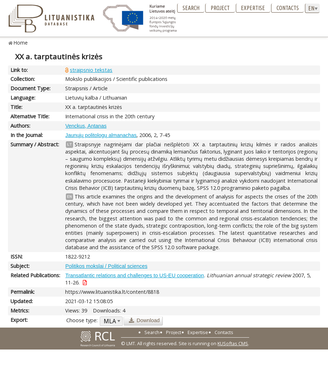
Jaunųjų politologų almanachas (100, 135)
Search (191, 8)
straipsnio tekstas (91, 70)
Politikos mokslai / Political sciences (106, 266)
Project (220, 8)
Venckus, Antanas (85, 126)
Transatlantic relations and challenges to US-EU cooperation (134, 275)
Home (21, 42)
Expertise (253, 8)
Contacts (288, 8)
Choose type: (82, 320)
